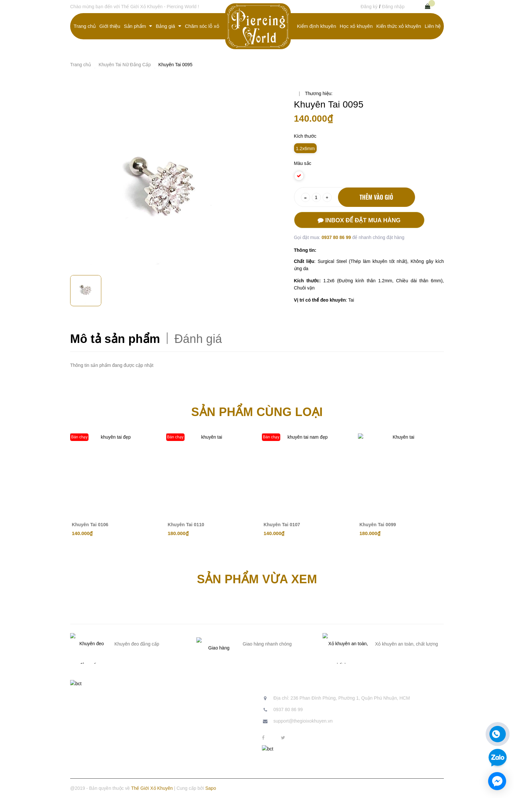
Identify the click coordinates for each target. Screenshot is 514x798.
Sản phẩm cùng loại (257, 412)
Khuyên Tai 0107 (282, 524)
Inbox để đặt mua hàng (359, 220)
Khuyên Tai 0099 (378, 524)
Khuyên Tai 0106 (90, 524)
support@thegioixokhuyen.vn (303, 721)
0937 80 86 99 (337, 237)
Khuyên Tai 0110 (186, 524)
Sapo (210, 788)
